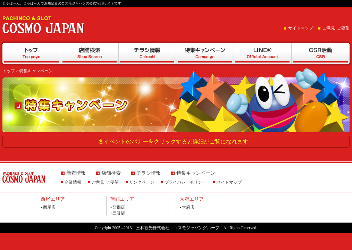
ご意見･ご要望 (336, 28)
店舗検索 (89, 53)
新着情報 (76, 173)
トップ (31, 53)
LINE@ (262, 53)
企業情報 (73, 182)
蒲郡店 (118, 207)
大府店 (188, 207)
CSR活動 (320, 53)
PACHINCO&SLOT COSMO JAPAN (43, 25)
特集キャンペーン (205, 53)
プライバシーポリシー (185, 182)
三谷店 (118, 212)
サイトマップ (300, 28)
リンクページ (141, 182)
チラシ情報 (147, 53)
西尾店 (49, 207)
